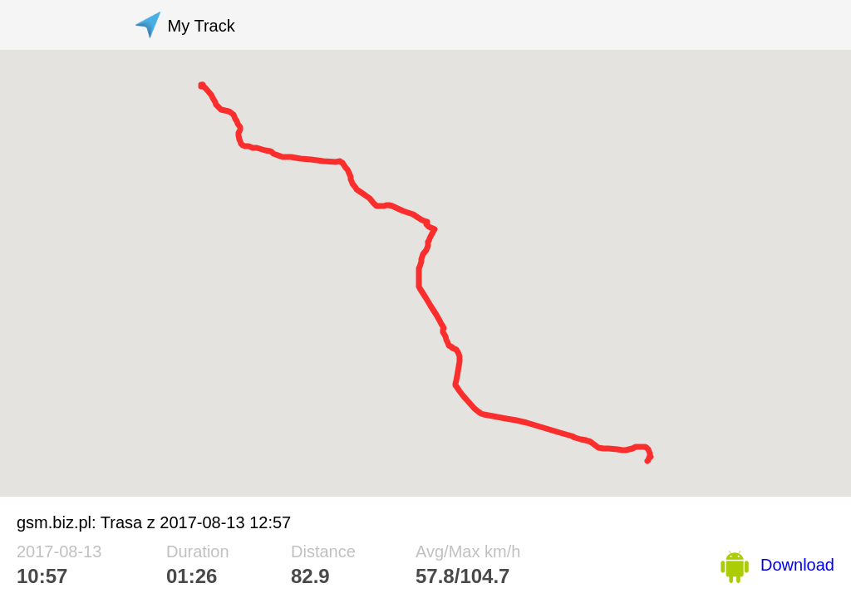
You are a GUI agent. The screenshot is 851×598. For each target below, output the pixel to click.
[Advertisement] (528, 25)
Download (797, 565)
